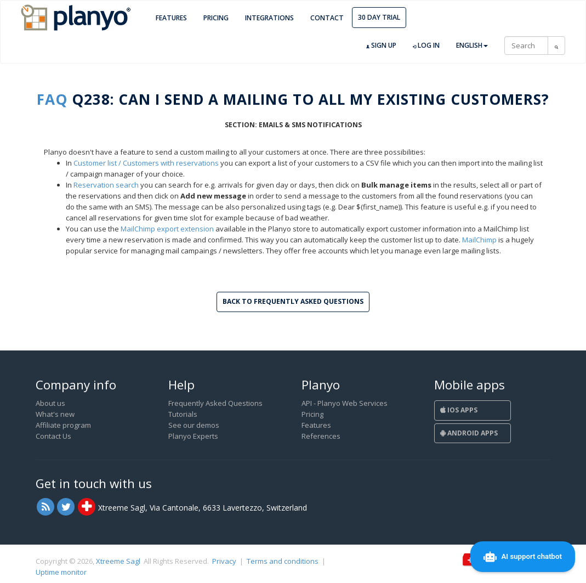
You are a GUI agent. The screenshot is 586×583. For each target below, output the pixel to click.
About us (50, 403)
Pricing (216, 17)
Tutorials (182, 414)
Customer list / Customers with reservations (146, 163)
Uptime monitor (61, 572)
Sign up (381, 45)
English (472, 45)
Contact (327, 17)
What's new (55, 414)
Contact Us (53, 436)
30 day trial (379, 17)
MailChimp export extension (167, 229)
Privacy (224, 561)
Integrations (269, 17)
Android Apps (469, 433)
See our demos (193, 425)
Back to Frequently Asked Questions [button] (293, 301)
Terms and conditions (282, 561)
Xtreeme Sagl (118, 561)
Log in (426, 45)
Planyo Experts (193, 436)
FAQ (52, 99)
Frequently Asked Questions (215, 403)
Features (171, 17)
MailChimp (479, 240)
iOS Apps (458, 410)
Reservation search (106, 185)
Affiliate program (63, 425)
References (320, 436)
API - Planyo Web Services (344, 403)
